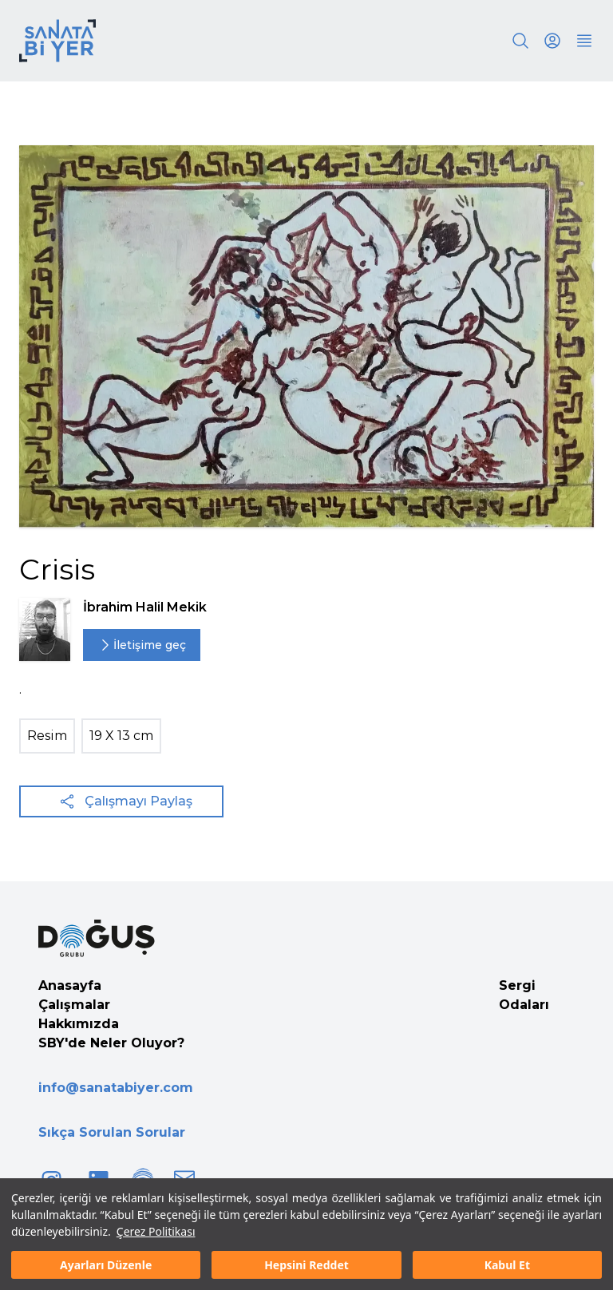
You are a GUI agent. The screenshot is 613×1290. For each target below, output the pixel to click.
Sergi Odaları (524, 995)
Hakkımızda (78, 1023)
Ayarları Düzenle (106, 1264)
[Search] (520, 40)
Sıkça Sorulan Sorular (111, 1132)
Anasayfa (69, 985)
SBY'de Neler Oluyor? (111, 1043)
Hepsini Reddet (306, 1264)
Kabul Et (507, 1264)
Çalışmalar (74, 1004)
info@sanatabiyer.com (115, 1087)
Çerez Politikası (156, 1231)
